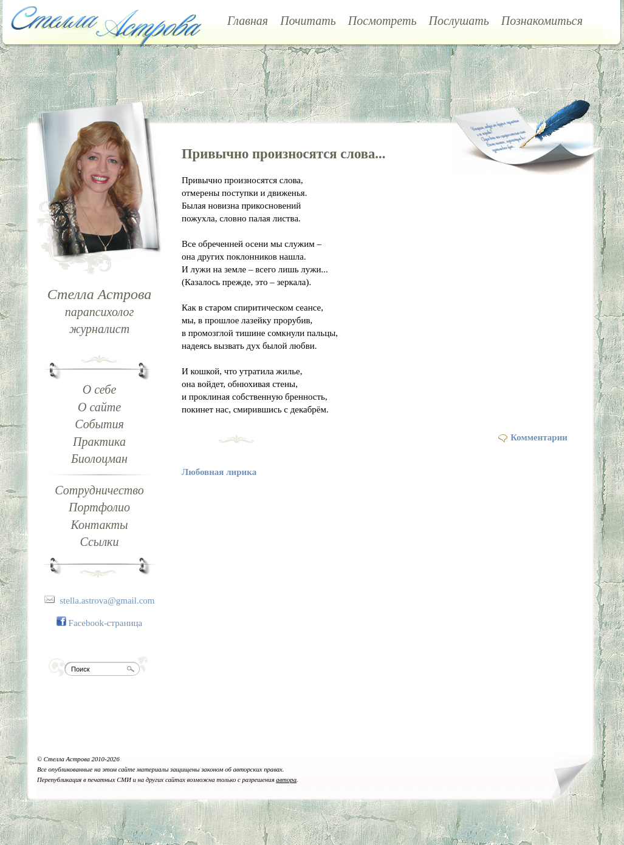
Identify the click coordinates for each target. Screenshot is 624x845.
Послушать (459, 20)
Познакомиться (542, 20)
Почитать (308, 20)
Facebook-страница (106, 623)
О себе (100, 389)
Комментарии (538, 437)
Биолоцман (99, 458)
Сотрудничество (99, 490)
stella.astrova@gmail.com (107, 600)
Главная (247, 20)
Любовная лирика (219, 472)
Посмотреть (382, 20)
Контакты (99, 524)
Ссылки (99, 541)
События (99, 424)
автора (286, 779)
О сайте (99, 407)
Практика (99, 441)
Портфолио (99, 507)
